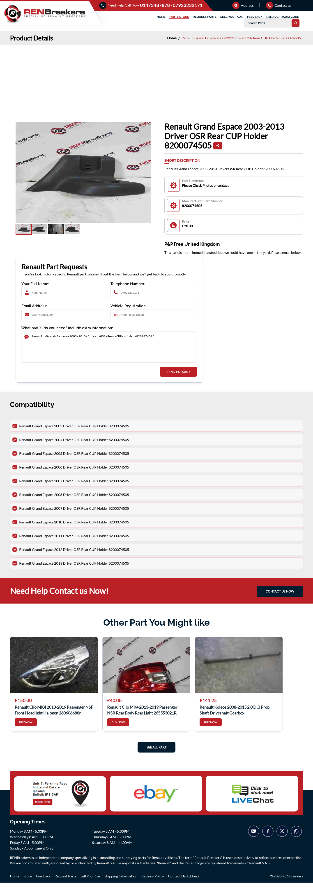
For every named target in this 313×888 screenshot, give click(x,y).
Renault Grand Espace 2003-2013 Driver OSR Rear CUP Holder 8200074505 (241, 38)
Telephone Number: (127, 284)
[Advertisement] (156, 78)
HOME (161, 16)
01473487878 (155, 5)
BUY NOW (25, 727)
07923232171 (188, 5)
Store (27, 881)
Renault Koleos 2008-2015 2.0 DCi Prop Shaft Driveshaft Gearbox (234, 715)
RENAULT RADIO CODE (282, 16)
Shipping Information (120, 881)
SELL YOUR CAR (231, 16)
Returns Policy (152, 881)
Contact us (278, 5)
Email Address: (34, 306)
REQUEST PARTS (204, 16)
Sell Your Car (90, 881)
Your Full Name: (35, 284)
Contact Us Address (183, 881)
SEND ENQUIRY (178, 377)
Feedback (43, 881)
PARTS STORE (179, 16)
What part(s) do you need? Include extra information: (67, 328)
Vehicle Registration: (128, 306)
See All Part (156, 753)
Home (172, 38)
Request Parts (65, 881)
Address (243, 5)
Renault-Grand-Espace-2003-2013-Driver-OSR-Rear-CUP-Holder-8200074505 (108, 349)
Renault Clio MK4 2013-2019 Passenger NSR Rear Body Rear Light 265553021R (142, 715)
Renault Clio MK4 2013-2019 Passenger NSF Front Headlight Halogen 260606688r (54, 715)
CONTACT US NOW (280, 597)
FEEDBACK (254, 16)
